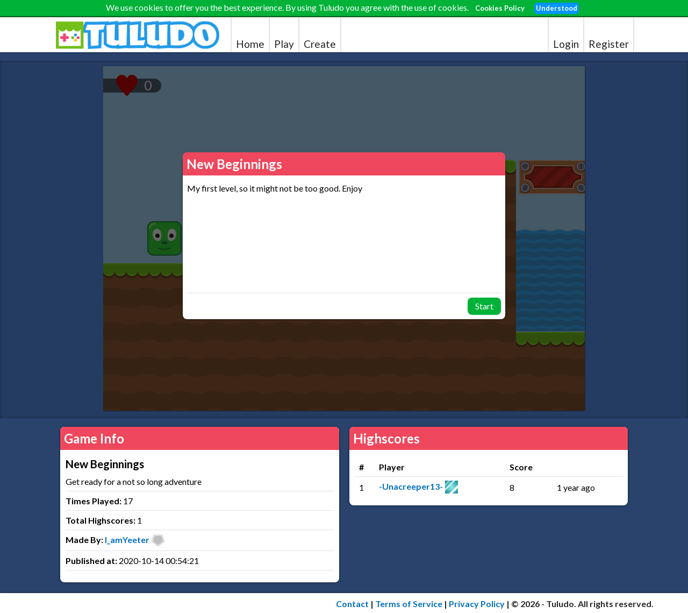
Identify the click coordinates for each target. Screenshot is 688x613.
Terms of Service (408, 603)
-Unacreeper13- (411, 486)
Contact (352, 603)
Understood (556, 8)
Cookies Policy (500, 8)
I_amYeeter (127, 539)
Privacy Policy (477, 603)
